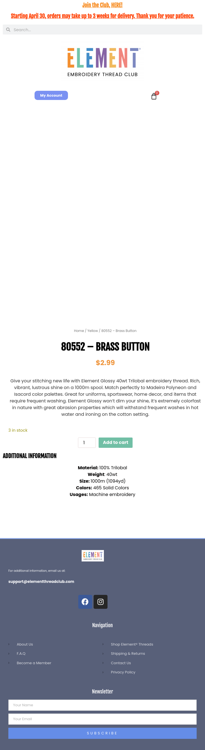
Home (79, 330)
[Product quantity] (87, 443)
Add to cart (115, 442)
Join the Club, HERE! (102, 5)
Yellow (92, 330)
